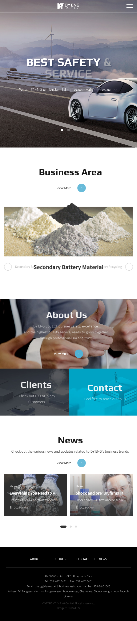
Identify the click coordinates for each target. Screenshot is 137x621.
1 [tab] (62, 130)
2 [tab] (68, 130)
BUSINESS (60, 559)
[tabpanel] (68, 74)
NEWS (103, 559)
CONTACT (83, 559)
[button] (63, 527)
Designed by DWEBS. (68, 608)
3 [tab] (75, 130)
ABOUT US (37, 559)
